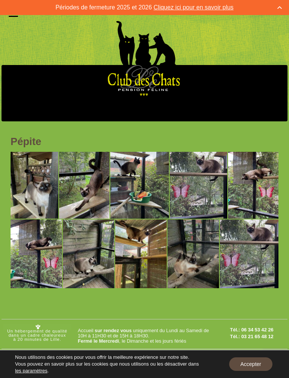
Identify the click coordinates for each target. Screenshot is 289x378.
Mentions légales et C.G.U (212, 356)
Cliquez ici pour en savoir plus (194, 7)
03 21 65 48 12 (257, 336)
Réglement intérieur (205, 370)
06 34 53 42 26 (257, 330)
